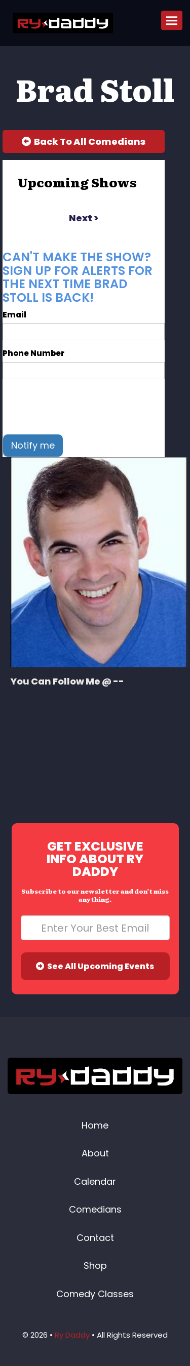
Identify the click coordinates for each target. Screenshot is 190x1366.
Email (14, 314)
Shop (95, 1265)
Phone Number (33, 353)
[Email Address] (95, 927)
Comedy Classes (95, 1294)
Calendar (95, 1181)
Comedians (95, 1209)
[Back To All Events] (84, 141)
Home (95, 1125)
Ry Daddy (72, 1335)
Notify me (33, 445)
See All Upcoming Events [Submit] (95, 966)
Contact (95, 1237)
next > (83, 218)
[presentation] (80, 406)
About (95, 1153)
